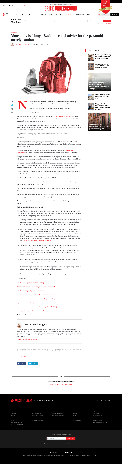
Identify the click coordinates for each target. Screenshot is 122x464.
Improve (43, 14)
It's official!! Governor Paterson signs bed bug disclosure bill (36, 287)
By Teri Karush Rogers (22, 44)
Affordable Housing (16, 418)
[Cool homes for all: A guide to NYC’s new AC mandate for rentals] (91, 66)
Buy (17, 14)
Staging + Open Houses (57, 413)
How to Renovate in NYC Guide (100, 422)
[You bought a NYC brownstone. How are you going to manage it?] (99, 122)
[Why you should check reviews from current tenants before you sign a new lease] (91, 106)
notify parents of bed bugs (63, 116)
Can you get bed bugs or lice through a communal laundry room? (37, 295)
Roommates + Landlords (37, 415)
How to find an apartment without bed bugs (30, 283)
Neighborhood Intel (77, 417)
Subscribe (71, 438)
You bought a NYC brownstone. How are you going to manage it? (98, 127)
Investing (13, 415)
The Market (13, 413)
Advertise (68, 452)
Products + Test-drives (78, 418)
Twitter (9, 5)
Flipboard (17, 5)
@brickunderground (55, 384)
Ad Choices (70, 455)
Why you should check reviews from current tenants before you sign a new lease (102, 106)
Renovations (96, 417)
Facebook (7, 5)
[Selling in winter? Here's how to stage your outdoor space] (91, 97)
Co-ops (12, 420)
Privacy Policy (49, 455)
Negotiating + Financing (16, 422)
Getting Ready (55, 417)
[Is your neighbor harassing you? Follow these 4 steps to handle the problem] (91, 57)
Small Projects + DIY (98, 415)
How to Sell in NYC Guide (58, 418)
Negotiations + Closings (58, 415)
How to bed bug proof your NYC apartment (30, 291)
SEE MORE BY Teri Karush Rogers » (27, 339)
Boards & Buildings (56, 14)
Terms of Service (60, 455)
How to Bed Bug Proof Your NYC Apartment (37, 241)
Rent (23, 14)
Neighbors (75, 413)
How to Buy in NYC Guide (17, 424)
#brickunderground (67, 384)
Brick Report (80, 14)
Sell (30, 14)
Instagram (12, 5)
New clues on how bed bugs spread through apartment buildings (37, 307)
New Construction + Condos (18, 417)
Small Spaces (96, 413)
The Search (34, 418)
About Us (90, 14)
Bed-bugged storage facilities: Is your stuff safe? (32, 311)
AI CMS (98, 455)
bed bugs (23, 356)
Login (77, 455)
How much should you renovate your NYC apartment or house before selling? (99, 86)
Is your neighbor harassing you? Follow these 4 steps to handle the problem (103, 56)
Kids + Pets (75, 415)
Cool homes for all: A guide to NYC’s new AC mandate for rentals (102, 65)
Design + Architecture (98, 418)
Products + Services (97, 420)
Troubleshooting (77, 420)
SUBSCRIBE (115, 14)
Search (107, 20)
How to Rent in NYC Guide (37, 420)
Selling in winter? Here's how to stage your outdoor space (102, 96)
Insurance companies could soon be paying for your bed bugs (36, 299)
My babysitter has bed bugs (25, 303)
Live (36, 14)
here (30, 315)
